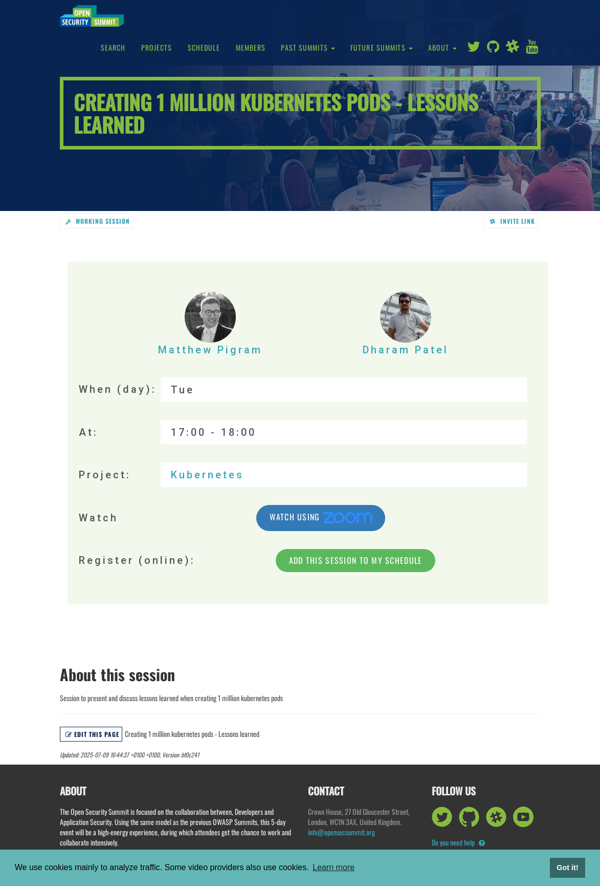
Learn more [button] (333, 867)
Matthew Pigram (210, 323)
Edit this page (92, 734)
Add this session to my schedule (356, 560)
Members (251, 47)
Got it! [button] (567, 867)
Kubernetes (207, 475)
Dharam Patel (406, 323)
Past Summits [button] (308, 47)
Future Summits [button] (381, 47)
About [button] (442, 47)
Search (113, 47)
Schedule (204, 47)
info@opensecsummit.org (341, 832)
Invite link (512, 221)
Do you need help (458, 842)
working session (97, 221)
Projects (156, 47)
